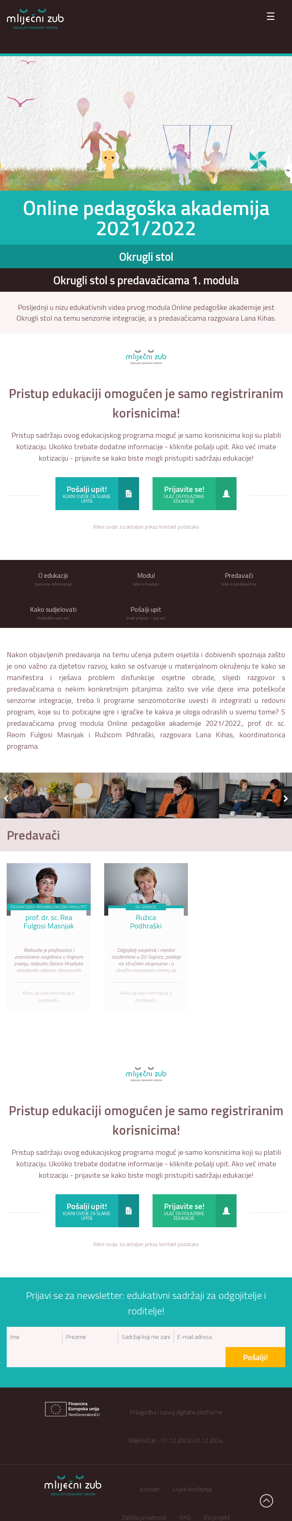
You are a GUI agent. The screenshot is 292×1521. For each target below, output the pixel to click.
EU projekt (217, 1496)
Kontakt (150, 1468)
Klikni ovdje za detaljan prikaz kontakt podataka (146, 527)
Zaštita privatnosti (144, 1496)
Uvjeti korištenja (192, 1468)
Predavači (34, 835)
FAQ (185, 1496)
